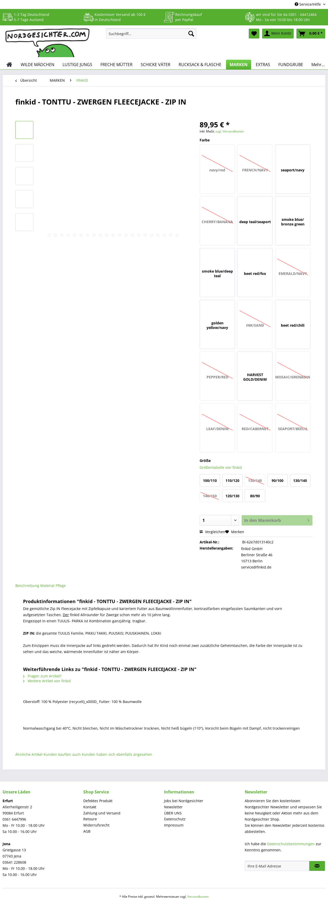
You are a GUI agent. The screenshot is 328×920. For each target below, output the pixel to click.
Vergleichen (212, 531)
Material (47, 585)
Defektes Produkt (97, 800)
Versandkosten (198, 896)
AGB (86, 831)
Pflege (61, 585)
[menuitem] (151, 36)
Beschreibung (27, 585)
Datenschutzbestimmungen (291, 843)
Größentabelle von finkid (221, 467)
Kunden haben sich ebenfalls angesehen (117, 754)
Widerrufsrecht (96, 825)
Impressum (173, 825)
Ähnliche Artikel (29, 754)
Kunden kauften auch (62, 754)
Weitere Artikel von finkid (47, 680)
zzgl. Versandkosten (230, 131)
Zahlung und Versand (101, 813)
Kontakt (89, 806)
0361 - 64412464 (302, 14)
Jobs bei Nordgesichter (183, 800)
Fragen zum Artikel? (42, 676)
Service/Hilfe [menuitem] (308, 4)
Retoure (90, 818)
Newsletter (173, 806)
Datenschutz (175, 818)
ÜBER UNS (173, 813)
